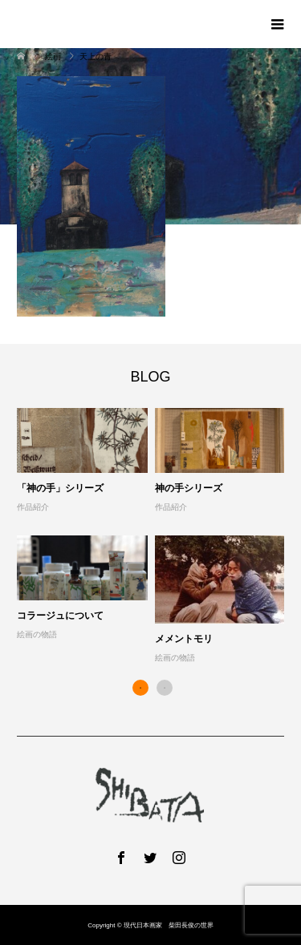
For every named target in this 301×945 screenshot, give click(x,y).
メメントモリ (184, 638)
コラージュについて (60, 615)
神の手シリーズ (188, 488)
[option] (154, 536)
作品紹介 (33, 507)
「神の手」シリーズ (60, 488)
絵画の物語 (37, 634)
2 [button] (165, 688)
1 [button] (140, 688)
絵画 (53, 56)
